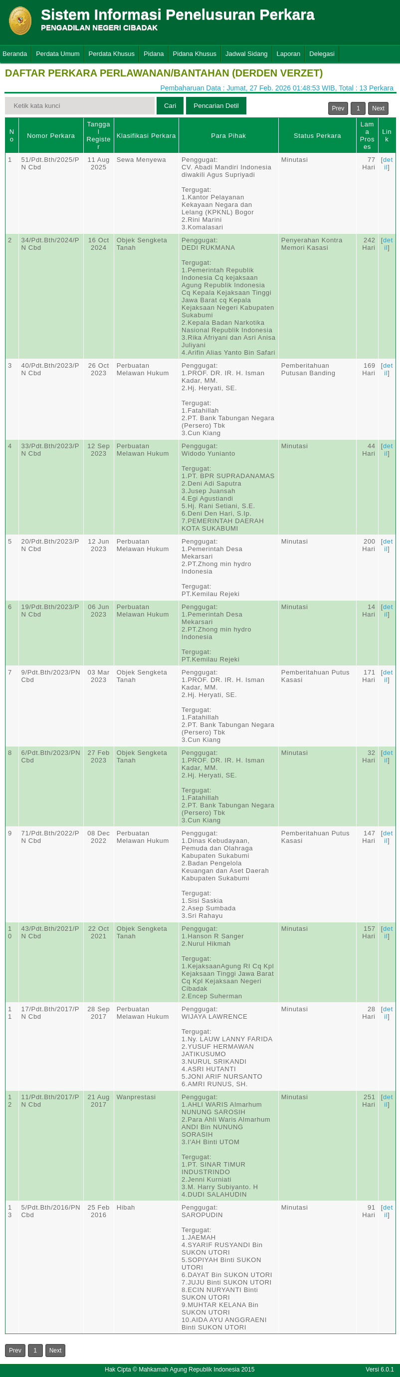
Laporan (289, 53)
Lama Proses (367, 135)
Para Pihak (228, 135)
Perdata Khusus (112, 53)
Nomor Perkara (51, 135)
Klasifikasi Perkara (146, 135)
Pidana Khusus (194, 53)
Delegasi (322, 53)
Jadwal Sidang (246, 53)
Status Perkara (317, 135)
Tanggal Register (98, 135)
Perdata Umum (57, 53)
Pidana (154, 53)
